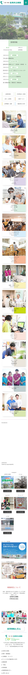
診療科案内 (8, 94)
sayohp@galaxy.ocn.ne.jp (16, 646)
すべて (7, 47)
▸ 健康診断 (4, 662)
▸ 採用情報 (4, 667)
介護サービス (21, 98)
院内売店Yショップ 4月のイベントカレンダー (14, 70)
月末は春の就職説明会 (8, 58)
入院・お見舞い (8, 98)
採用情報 (20, 49)
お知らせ (20, 47)
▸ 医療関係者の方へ (6, 670)
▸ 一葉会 (3, 664)
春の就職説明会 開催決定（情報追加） (12, 82)
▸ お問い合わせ (5, 673)
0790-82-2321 (14, 599)
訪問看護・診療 (8, 103)
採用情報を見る (14, 629)
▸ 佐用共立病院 (5, 650)
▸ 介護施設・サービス (7, 656)
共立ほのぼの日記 (7, 49)
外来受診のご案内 (21, 94)
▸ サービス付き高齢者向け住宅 (9, 659)
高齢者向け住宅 (21, 103)
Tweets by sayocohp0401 (8, 464)
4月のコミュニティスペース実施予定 (12, 76)
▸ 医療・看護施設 (5, 653)
